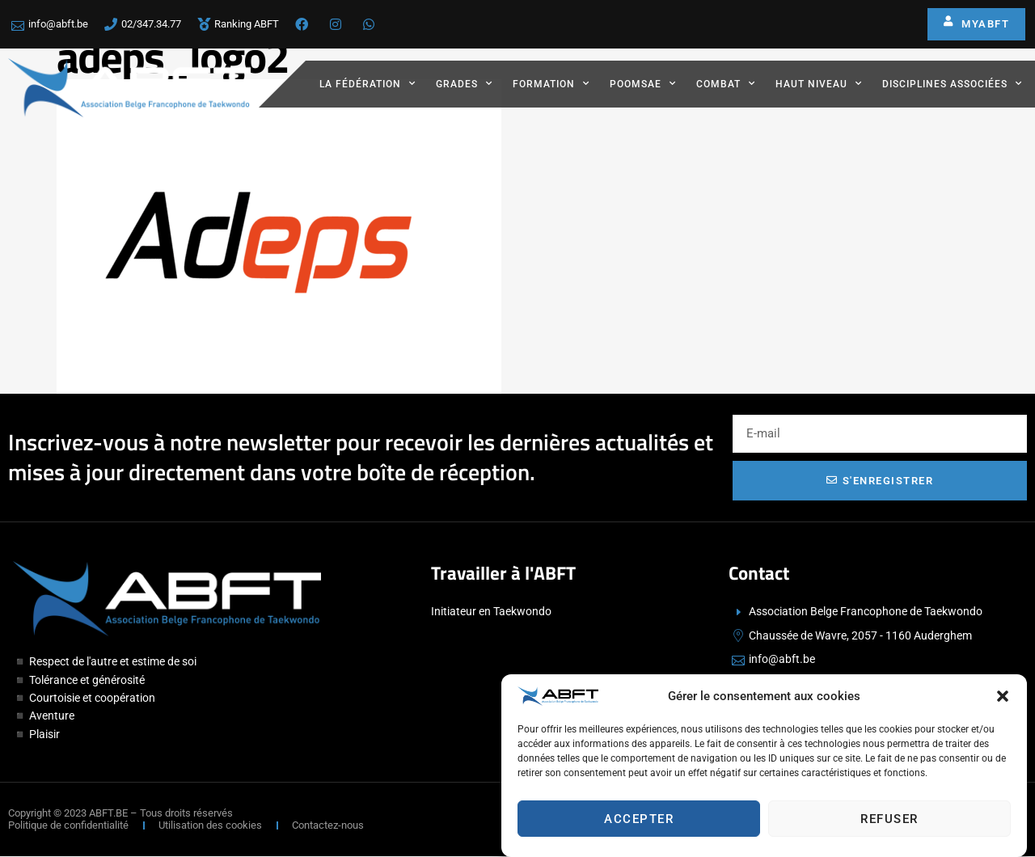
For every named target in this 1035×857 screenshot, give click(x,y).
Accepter (639, 820)
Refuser (889, 820)
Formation (551, 83)
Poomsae (643, 83)
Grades (464, 83)
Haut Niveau (818, 83)
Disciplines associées (952, 83)
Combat (725, 83)
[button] (1003, 698)
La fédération (367, 83)
